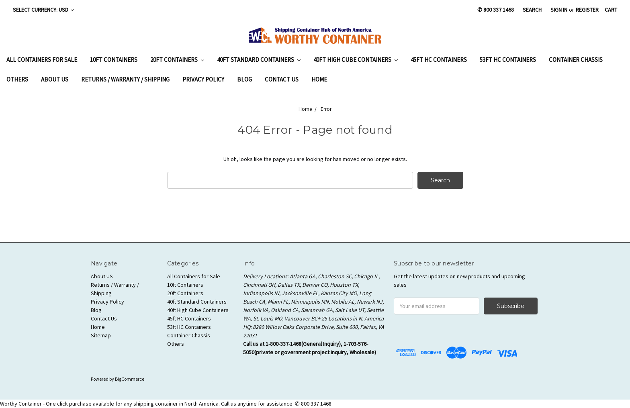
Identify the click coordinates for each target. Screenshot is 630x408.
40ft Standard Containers (259, 59)
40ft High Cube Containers (355, 59)
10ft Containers (113, 59)
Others (17, 79)
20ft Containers (177, 59)
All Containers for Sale (41, 59)
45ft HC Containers (439, 59)
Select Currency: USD (43, 9)
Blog (244, 79)
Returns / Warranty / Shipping (125, 79)
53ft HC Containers (508, 59)
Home (319, 79)
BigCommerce (129, 379)
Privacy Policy (203, 79)
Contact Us (282, 79)
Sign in (558, 9)
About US (54, 79)
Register (587, 9)
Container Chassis (576, 59)
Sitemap (101, 335)
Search (532, 9)
